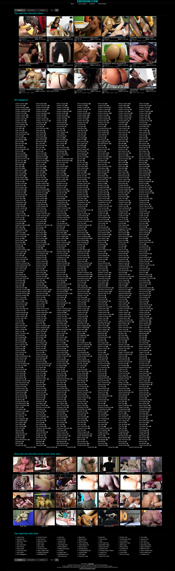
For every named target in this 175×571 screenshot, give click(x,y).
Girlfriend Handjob (63, 263)
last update (82, 3)
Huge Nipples (82, 286)
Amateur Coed (144, 107)
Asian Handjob (103, 132)
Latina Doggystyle (104, 301)
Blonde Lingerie (62, 179)
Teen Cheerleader (145, 415)
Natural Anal (61, 348)
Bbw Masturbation (104, 143)
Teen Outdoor (62, 422)
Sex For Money (82, 386)
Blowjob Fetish (21, 183)
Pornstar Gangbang (22, 363)
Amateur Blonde (145, 105)
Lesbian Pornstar (63, 314)
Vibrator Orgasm (83, 432)
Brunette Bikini (20, 189)
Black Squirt (123, 172)
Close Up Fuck (62, 210)
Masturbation (57, 66)
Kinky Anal (102, 297)
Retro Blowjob (82, 381)
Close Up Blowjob (124, 208)
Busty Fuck (143, 196)
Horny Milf (61, 282)
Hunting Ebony (82, 548)
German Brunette (21, 259)
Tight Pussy (61, 430)
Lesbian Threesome (64, 318)
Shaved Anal (40, 388)
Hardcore (89, 92)
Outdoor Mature (41, 356)
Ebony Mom (144, 238)
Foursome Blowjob (63, 255)
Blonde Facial (123, 178)
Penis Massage (41, 358)
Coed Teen (81, 212)
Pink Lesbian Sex (145, 552)
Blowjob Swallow (42, 183)
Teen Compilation (42, 417)
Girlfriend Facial (41, 263)
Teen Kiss (102, 420)
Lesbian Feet (20, 310)
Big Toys (143, 162)
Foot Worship (41, 255)
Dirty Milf (39, 229)
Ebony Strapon (144, 240)
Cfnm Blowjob (41, 200)
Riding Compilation (145, 382)
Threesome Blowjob (43, 428)
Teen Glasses (41, 420)
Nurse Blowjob (41, 350)
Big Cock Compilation (125, 157)
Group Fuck (102, 267)
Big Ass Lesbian (62, 155)
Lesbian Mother (103, 312)
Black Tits (102, 174)
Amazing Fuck (41, 122)
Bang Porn (81, 537)
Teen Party (81, 422)
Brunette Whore (21, 195)
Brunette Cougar (83, 189)
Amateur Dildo (41, 111)
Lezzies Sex (102, 552)
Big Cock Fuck (41, 159)
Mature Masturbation (64, 329)
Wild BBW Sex (41, 554)
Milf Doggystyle (83, 335)
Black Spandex (103, 172)
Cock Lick (19, 212)
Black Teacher (41, 174)
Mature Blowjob (145, 324)
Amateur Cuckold (104, 109)
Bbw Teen (40, 147)
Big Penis (122, 160)
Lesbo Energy (82, 552)
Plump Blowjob (123, 360)
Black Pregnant (144, 170)
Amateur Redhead (63, 117)
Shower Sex (143, 392)
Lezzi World (122, 552)
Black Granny (62, 168)
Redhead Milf (82, 379)
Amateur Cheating (104, 107)
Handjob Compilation (84, 272)
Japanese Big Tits (104, 293)
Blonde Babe (103, 176)
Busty (33, 40)
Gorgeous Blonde (63, 265)
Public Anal (122, 369)
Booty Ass (102, 183)
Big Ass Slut (123, 155)
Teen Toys (122, 426)
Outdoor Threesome (64, 356)
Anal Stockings (123, 126)
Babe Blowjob (21, 140)
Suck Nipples (20, 409)
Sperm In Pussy (63, 405)
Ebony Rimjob (103, 240)
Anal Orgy (40, 126)
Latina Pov (40, 305)
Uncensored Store (124, 539)
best (72, 3)
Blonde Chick (41, 178)
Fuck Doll (143, 255)
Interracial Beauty (63, 288)
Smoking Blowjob (145, 400)
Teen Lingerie (123, 420)
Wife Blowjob (103, 439)
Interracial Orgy (124, 291)
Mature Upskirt (62, 333)
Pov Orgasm (40, 367)
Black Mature (103, 168)
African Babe (41, 103)
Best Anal (19, 151)
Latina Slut (61, 305)
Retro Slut (81, 382)
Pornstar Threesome (43, 365)
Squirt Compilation (124, 405)
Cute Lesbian (103, 223)
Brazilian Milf (123, 185)
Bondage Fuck (62, 183)
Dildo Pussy (144, 225)
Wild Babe (19, 441)
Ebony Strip (20, 242)
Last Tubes (143, 537)
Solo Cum (102, 401)
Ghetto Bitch (123, 259)
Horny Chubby (103, 280)
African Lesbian (124, 103)
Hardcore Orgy (20, 276)
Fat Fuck (102, 246)
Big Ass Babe (62, 153)
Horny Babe (20, 280)
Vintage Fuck (41, 434)
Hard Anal (122, 272)
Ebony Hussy (123, 547)
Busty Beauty (41, 196)
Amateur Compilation (22, 109)
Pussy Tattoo (20, 375)
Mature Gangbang (42, 327)
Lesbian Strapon (124, 316)
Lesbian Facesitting (146, 308)
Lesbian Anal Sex (83, 307)
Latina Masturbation (63, 303)
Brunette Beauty (124, 187)
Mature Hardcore (104, 327)
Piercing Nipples (83, 360)
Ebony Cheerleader (22, 234)
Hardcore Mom (124, 274)
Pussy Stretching (145, 373)
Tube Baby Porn (62, 545)
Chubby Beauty (41, 204)
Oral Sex (102, 352)
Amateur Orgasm (124, 115)
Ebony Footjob (20, 236)
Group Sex (143, 267)
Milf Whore (102, 341)
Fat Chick (81, 246)
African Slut (143, 103)
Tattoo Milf (61, 413)
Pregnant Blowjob (124, 367)
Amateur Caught (83, 107)
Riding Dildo (61, 384)
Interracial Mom (83, 291)
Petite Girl (143, 358)
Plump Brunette (144, 360)
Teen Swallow (41, 426)
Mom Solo (122, 343)
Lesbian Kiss (123, 310)
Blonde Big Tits (144, 176)
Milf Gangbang (20, 337)
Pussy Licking (82, 373)
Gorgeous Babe (41, 265)
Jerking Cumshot (124, 295)
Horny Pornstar (124, 282)
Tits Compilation (103, 430)
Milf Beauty (102, 333)
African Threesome (42, 105)
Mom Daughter (41, 343)
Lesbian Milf (61, 312)
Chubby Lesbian (124, 204)
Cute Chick (81, 223)
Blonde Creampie (83, 178)
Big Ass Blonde (103, 153)
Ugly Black (19, 432)
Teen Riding (20, 424)
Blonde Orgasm (124, 179)
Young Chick (102, 445)
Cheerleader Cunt (83, 202)
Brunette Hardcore (42, 191)
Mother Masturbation (125, 346)
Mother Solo (40, 348)
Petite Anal (81, 358)
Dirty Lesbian (20, 229)
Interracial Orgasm (104, 291)
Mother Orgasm (144, 346)
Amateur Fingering (146, 111)
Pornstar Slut (123, 363)
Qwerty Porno (82, 539)
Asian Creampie (21, 132)
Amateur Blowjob (22, 107)
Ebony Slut (123, 240)
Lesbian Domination (125, 308)
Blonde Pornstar (145, 179)
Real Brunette (82, 375)
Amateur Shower (104, 117)
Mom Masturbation (84, 343)
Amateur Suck (82, 119)
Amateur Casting (63, 107)
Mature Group (62, 327)
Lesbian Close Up (42, 308)
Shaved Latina (103, 390)
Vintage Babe (123, 432)
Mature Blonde (123, 324)
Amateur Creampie (84, 109)
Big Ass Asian (41, 153)
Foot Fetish (19, 255)
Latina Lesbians (41, 303)
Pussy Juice (61, 373)
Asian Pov (19, 136)
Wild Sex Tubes (41, 541)
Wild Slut (19, 443)
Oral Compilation (145, 350)
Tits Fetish (122, 430)
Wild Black (40, 441)
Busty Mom (81, 198)
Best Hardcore (123, 151)
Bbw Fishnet (123, 141)
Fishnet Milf (122, 253)
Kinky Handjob (144, 297)
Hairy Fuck (61, 270)
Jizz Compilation (145, 295)
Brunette (116, 40)
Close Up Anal (103, 208)
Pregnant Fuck (144, 367)
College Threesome (43, 214)
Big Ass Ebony (21, 155)
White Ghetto (62, 437)
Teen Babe (143, 413)
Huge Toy (143, 286)
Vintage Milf (122, 434)
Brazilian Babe (82, 185)
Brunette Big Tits (145, 187)
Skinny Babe (82, 394)
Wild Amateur (144, 439)
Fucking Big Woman (84, 550)
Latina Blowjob (41, 301)
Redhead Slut (123, 379)
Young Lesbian (51, 447)
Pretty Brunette (20, 369)
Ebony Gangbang (83, 236)
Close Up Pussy (124, 210)
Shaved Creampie (63, 390)
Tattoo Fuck (19, 413)
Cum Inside (19, 219)
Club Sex (143, 210)
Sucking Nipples (62, 411)
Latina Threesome (145, 305)
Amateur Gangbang (43, 113)
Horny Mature (41, 282)
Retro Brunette (103, 381)
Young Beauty (20, 445)
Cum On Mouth (83, 219)
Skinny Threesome (83, 398)
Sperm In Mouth (41, 405)
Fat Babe (19, 246)
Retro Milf (40, 382)
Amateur (107, 92)
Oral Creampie (20, 352)
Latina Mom (102, 303)
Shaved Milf (143, 390)
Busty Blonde (62, 196)
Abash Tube (81, 541)
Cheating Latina (124, 200)
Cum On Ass (41, 219)
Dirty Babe (61, 227)
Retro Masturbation (22, 382)
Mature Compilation (43, 326)
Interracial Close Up (125, 288)
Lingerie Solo (82, 320)
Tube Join (60, 537)
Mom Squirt (143, 343)
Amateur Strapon (42, 119)
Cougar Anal (62, 214)
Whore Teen (40, 439)
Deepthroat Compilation (44, 225)
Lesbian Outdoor (21, 314)
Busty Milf (61, 198)
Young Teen (113, 447)
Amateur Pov (41, 117)
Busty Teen (123, 198)
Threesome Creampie (64, 428)
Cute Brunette (62, 223)
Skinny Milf (122, 396)
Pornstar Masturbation (43, 363)
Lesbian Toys (103, 318)
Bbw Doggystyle (104, 141)
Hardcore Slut (41, 276)
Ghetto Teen (82, 261)
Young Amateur (83, 443)
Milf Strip (142, 339)
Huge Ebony (41, 286)
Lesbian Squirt (82, 316)
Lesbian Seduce (145, 314)
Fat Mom (60, 248)
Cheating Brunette (63, 200)
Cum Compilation (104, 217)
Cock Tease (61, 212)
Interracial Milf (62, 291)
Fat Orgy (80, 248)
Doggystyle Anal (124, 229)
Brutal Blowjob (41, 195)
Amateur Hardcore (104, 113)
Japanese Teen (82, 295)
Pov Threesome (103, 367)
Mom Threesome (21, 345)
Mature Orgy (123, 329)
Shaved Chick (41, 390)
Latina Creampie (83, 301)
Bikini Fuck (40, 164)
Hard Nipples (20, 274)
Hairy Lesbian (103, 270)
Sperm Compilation (22, 405)
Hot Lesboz (19, 552)
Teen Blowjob (103, 415)
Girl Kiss (101, 261)
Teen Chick (19, 417)
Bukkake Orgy (82, 195)
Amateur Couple (63, 109)
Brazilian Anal (62, 185)
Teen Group (61, 420)
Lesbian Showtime (42, 552)
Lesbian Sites (61, 552)
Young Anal (102, 443)
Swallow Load (103, 411)
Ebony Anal (20, 233)
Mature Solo (81, 331)
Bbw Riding (81, 145)
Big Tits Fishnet (62, 162)
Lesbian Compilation (64, 308)
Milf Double (102, 335)
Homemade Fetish (21, 278)
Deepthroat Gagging (84, 225)
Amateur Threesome (43, 121)
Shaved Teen (61, 392)
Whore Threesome (63, 439)
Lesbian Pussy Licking (106, 314)
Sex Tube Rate (144, 543)
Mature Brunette (21, 326)
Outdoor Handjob (145, 354)
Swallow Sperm (124, 411)
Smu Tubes (40, 545)
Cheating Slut (41, 202)
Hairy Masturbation (125, 270)
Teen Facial (61, 419)
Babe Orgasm (103, 140)
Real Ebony (144, 375)
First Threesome (42, 253)
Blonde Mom (102, 179)
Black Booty (82, 166)
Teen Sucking (20, 426)
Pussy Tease (41, 375)
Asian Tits (143, 136)
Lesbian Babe (123, 307)
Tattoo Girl (40, 413)
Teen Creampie (62, 417)
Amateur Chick (124, 107)
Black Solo (81, 172)
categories (102, 3)
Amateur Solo (144, 117)
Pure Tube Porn (103, 543)
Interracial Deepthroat (43, 289)
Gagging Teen (41, 257)
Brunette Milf (82, 191)
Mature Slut (61, 331)
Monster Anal (41, 345)
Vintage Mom (144, 434)
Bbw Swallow (20, 147)
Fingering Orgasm (63, 252)
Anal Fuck (122, 124)
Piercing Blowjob (63, 360)
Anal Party (81, 126)
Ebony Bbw (61, 233)
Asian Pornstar (144, 134)
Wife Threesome (124, 439)
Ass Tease (102, 138)
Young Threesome (135, 447)
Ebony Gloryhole (104, 236)
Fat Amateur (103, 244)
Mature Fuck (20, 327)
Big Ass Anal (20, 153)
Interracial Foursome (105, 289)
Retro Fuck (122, 381)
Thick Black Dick (145, 426)
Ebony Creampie (83, 234)
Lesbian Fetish (41, 310)
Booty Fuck (143, 183)
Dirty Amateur (41, 227)
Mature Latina (144, 327)
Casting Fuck (20, 200)
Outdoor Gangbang (125, 354)
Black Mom (143, 168)
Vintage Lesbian (62, 434)
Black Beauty (41, 166)
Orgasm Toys (144, 352)
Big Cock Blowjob (104, 157)
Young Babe (144, 443)
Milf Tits (80, 341)
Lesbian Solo (61, 316)
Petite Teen (40, 360)
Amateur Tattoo (144, 119)
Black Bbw (19, 166)
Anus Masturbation (104, 128)
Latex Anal (122, 299)
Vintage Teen (41, 436)
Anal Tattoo (19, 128)
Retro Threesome (104, 382)
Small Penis (61, 400)
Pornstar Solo (144, 363)
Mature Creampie (63, 326)
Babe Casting (41, 140)
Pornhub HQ (19, 539)
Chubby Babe (20, 204)
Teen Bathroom (20, 415)
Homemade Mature (84, 278)
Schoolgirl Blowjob (145, 384)
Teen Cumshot (82, 417)
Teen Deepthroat (124, 417)
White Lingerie (82, 437)
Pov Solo (81, 367)
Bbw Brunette (62, 141)
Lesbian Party (41, 314)
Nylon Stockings (62, 350)
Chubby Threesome (105, 206)
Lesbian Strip (144, 316)
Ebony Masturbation (84, 238)
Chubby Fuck (82, 204)
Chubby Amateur (124, 202)
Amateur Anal (62, 105)
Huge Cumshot (145, 284)
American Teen (103, 122)
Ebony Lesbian (62, 238)
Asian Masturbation (22, 134)
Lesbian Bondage (21, 308)
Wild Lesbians (82, 441)
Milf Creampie (41, 335)
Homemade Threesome (147, 278)
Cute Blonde (40, 223)
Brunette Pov (20, 193)
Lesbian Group (103, 310)
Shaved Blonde (144, 388)
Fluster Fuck (122, 537)
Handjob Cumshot (104, 272)
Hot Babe (40, 284)
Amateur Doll (82, 111)
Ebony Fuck (41, 236)
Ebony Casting (144, 233)
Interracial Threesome (64, 293)
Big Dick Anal (103, 159)
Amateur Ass (82, 105)
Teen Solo (81, 424)
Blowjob (29, 40)
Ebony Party (61, 240)
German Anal (103, 257)
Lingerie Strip (103, 320)
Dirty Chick (122, 227)
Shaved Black (123, 388)
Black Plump (82, 170)
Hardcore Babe (41, 274)
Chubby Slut (61, 206)
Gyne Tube (40, 543)
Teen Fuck (143, 419)
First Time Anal (62, 253)
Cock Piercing (41, 212)
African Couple (62, 103)
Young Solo (92, 447)
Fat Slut (101, 248)
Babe (79, 66)
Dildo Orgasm (123, 225)
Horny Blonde (62, 280)
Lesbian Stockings (104, 316)
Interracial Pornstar (22, 293)
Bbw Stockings (144, 145)
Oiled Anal (81, 350)
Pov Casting (81, 365)
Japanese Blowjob (124, 293)
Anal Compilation (21, 124)
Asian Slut (81, 136)
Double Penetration (104, 231)
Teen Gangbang (21, 420)
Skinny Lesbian (82, 396)
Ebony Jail (143, 236)
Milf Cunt (60, 335)
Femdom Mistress (63, 250)
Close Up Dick (41, 210)
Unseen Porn (143, 539)
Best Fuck (102, 151)
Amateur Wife (103, 121)
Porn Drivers (61, 539)
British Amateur (20, 187)
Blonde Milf (81, 179)
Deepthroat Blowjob (22, 225)
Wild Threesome (62, 443)
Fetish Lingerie (20, 252)
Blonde (111, 40)
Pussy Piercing (123, 373)
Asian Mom (81, 134)
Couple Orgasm (103, 215)
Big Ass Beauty (82, 153)
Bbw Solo (102, 145)
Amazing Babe (123, 121)
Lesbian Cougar (83, 308)
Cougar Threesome (22, 215)
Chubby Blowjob (63, 204)
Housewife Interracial (64, 284)
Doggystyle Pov (21, 231)
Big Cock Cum (144, 157)
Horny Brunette (83, 280)
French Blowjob (103, 255)
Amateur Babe (103, 105)
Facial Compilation (42, 244)
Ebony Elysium (62, 547)
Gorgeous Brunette (84, 265)
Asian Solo (102, 136)
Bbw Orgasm (144, 143)
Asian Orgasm (103, 134)
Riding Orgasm (103, 384)
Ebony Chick (41, 234)
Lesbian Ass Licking (105, 307)
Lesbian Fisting (82, 310)
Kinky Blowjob (123, 297)
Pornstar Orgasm (63, 363)
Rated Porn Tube (124, 543)
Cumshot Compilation (84, 221)
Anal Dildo (81, 124)
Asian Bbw (61, 130)
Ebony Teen (41, 242)
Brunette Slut (62, 193)
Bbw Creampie (82, 141)
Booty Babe (122, 183)
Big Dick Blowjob (124, 159)
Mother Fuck (103, 346)
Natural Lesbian (103, 348)
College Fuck (103, 212)
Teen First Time (124, 419)
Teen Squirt (102, 424)
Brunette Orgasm (124, 191)
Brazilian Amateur (42, 185)
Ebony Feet (143, 234)
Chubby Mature (144, 204)
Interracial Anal (21, 288)
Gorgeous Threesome (146, 265)
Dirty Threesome (104, 229)
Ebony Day (40, 547)
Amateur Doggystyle (64, 111)
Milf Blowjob (144, 333)
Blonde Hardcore (21, 179)
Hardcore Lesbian (104, 274)
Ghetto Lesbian (42, 261)
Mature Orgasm (103, 329)
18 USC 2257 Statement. (85, 568)
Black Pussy (20, 172)
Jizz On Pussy (20, 297)
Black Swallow (20, 174)
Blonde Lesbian (42, 179)
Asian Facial (40, 132)
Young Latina (31, 447)
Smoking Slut (62, 401)
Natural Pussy (123, 348)
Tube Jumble (102, 539)
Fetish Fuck (123, 250)
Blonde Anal (81, 176)
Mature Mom (82, 329)
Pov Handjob (123, 365)
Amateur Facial (124, 111)
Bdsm (112, 92)
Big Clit (60, 157)
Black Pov (122, 170)
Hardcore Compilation (84, 274)
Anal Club (143, 122)
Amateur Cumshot (125, 109)
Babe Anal (143, 138)
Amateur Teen (20, 121)
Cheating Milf (144, 200)
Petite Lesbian (20, 360)
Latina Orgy (143, 303)
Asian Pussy (40, 136)
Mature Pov (19, 331)
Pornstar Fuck (144, 362)
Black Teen (61, 174)
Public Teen (122, 371)
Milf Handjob (41, 337)
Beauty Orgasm (83, 149)
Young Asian (123, 443)
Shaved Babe (62, 388)
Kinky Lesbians (20, 299)
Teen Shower (41, 424)
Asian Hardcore (124, 132)
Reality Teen (61, 377)
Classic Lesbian (21, 208)
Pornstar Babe (62, 362)
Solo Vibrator (144, 403)
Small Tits (81, 400)
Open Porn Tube (103, 556)
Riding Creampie (21, 384)
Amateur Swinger (124, 119)
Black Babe (144, 164)
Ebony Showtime (145, 547)
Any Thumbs (122, 541)
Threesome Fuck (83, 428)
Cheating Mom (20, 202)
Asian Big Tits (82, 130)
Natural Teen (144, 348)
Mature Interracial (124, 327)
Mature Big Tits (103, 324)
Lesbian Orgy (144, 312)
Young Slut (71, 447)
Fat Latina (122, 246)
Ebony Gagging (62, 236)
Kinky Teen (61, 299)
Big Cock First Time (22, 159)
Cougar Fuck (103, 214)
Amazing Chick (20, 122)
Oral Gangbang (82, 352)
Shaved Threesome (84, 392)
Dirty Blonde (81, 227)
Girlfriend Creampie (22, 263)
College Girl (123, 212)
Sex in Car (122, 386)
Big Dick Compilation (146, 159)
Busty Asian (143, 195)
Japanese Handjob (22, 295)
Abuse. (94, 568)
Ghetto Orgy (61, 261)
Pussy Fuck (40, 373)
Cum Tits (60, 221)
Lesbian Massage (21, 312)
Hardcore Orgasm (145, 274)
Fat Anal (121, 244)
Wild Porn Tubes (21, 541)
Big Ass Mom (103, 155)
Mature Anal (20, 324)
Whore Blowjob (124, 437)
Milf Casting (19, 335)
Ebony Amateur (145, 231)
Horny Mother (103, 282)
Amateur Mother (83, 115)
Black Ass (122, 164)
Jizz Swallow (61, 297)
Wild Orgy (122, 441)
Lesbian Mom (82, 312)
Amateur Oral (103, 115)
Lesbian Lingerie (145, 310)
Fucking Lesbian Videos (105, 550)
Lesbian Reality (124, 314)
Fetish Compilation (104, 250)
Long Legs (40, 322)
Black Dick (20, 168)
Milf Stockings (123, 339)
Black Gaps (122, 545)
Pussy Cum (143, 371)
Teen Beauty (40, 415)
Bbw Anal (19, 141)
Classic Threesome (63, 208)
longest (92, 3)
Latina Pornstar (20, 305)
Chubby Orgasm (42, 206)
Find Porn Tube (82, 556)
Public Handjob (62, 371)
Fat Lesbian (143, 246)
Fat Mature (19, 248)
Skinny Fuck (40, 396)
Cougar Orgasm (124, 214)
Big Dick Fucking (42, 160)
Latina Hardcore (21, 303)
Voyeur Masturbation (84, 436)
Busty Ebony (123, 196)
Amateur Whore (83, 121)
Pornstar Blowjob (83, 362)
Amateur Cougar (42, 109)
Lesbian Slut (40, 316)
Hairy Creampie (41, 270)
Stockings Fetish (62, 407)
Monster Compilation (84, 345)
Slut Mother (19, 400)
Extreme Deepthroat (146, 242)
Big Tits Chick (41, 162)
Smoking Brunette (21, 401)
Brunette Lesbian (63, 191)
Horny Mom (81, 282)
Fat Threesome (144, 248)
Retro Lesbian (144, 381)
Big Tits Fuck (82, 162)
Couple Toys (143, 215)
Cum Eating (123, 217)
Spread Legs (102, 405)
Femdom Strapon (83, 250)
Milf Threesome (62, 341)
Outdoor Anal (41, 354)
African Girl (102, 103)
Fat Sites (60, 550)
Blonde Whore (123, 181)
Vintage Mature (103, 434)
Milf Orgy (142, 337)
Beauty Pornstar (103, 149)
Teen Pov (122, 422)
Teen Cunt (102, 417)
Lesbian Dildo (103, 308)
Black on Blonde (63, 176)
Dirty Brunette (103, 227)
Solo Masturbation (22, 403)
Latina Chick (61, 301)
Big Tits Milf (123, 162)
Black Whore (20, 176)
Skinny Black (103, 394)
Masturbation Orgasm (126, 322)
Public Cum (143, 369)
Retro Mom (61, 382)
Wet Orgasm (144, 436)
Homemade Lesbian (64, 278)
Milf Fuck (143, 335)
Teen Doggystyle (21, 419)
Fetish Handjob (144, 250)
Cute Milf (122, 223)
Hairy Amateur (20, 269)
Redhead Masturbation (64, 379)
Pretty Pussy (82, 369)
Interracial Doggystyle (64, 289)
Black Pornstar (103, 170)
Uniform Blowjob (42, 432)
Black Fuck (41, 168)
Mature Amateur (145, 322)
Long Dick (19, 322)
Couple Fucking (62, 215)
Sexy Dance (143, 386)
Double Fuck (82, 231)
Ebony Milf (123, 238)
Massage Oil (82, 322)
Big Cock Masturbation (65, 159)
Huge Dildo (19, 286)
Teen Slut (61, 424)
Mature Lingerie (41, 329)
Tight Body (40, 430)
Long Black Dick (145, 320)
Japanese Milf (62, 295)
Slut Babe (122, 398)
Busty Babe (20, 196)
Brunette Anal (82, 187)
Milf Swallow (40, 341)
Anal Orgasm (20, 126)
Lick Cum (19, 320)
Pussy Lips (102, 373)
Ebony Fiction (82, 547)
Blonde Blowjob (21, 178)
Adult (100, 541)
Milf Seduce (61, 339)
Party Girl (143, 356)
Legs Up (60, 307)
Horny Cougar (123, 280)
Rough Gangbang (124, 384)
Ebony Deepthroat (104, 234)
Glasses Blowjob (104, 263)
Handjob (84, 92)
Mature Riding (41, 331)
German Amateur (83, 257)
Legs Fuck (40, 307)
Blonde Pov (19, 181)
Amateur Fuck (20, 113)
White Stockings (103, 437)
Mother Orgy (20, 348)
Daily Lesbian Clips (42, 550)
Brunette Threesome (146, 193)
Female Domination (22, 250)
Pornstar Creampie (125, 362)
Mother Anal (41, 346)
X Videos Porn (144, 554)
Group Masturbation (125, 267)
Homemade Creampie (126, 276)
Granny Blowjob (21, 267)
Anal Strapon (144, 126)
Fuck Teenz (122, 550)
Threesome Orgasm (105, 428)
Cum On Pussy (103, 219)
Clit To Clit (81, 208)
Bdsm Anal (81, 147)
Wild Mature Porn (62, 554)
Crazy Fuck (19, 217)
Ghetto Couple (144, 259)
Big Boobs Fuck (42, 157)
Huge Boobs (103, 284)
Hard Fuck (143, 272)
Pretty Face (40, 369)
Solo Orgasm (62, 403)
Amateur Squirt (20, 119)
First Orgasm (20, 253)
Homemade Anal (104, 276)
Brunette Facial (145, 189)
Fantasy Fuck (82, 244)
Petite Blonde (103, 358)
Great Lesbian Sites (145, 550)
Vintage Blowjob (21, 434)
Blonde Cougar (62, 178)
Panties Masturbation (84, 356)
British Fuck (61, 187)
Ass (63, 66)
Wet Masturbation (124, 436)
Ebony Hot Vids (103, 547)
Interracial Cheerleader (105, 288)
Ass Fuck (61, 138)
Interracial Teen (42, 293)
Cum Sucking (20, 221)
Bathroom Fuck (144, 140)
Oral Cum (40, 352)
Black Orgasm (41, 170)
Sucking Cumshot (21, 411)
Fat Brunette (61, 246)
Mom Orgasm (103, 343)
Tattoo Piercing (82, 413)
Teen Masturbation (146, 420)
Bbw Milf (122, 143)
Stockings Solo (82, 407)
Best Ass (39, 151)
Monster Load (123, 345)
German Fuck (41, 259)
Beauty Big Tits (144, 147)
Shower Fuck (103, 392)
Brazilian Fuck (103, 185)
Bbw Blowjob (41, 141)
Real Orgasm (20, 377)
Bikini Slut (61, 164)
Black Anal (102, 164)
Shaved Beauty (103, 388)
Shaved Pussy (20, 392)
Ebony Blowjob (104, 233)
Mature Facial (103, 326)
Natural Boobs (82, 348)
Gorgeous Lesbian (104, 265)
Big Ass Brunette (124, 153)
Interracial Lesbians (43, 291)
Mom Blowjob (144, 341)
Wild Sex (142, 441)
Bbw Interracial (21, 143)
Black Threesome (83, 174)
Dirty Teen (81, 229)
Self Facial (40, 386)
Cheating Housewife (105, 200)
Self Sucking (61, 386)
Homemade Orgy (104, 278)
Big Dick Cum (20, 160)
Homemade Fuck (42, 278)
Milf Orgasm (123, 337)
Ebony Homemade (125, 236)
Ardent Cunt (19, 537)
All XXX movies (41, 537)
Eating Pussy (123, 231)
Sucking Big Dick (104, 409)
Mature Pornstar (145, 329)
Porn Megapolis (20, 554)
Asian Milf (60, 134)
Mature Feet (123, 326)
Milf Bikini (122, 333)
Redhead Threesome (22, 381)
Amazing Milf (61, 122)
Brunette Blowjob (42, 189)
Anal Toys (60, 128)
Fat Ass (142, 244)
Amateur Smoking (124, 117)
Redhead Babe (103, 377)
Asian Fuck (81, 132)
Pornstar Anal (41, 362)
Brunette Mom (103, 191)
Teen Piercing (103, 422)
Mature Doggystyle (83, 326)
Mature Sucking (145, 331)
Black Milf (122, 168)
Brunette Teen (123, 193)
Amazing (144, 40)
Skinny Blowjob (145, 394)
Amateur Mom (62, 115)
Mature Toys (40, 333)
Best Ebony (82, 151)
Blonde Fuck (144, 178)
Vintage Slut (20, 436)
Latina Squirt (102, 305)
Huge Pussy (103, 286)
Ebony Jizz (19, 238)
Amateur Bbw (123, 105)
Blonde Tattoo (82, 181)
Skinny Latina (62, 396)
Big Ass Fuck (41, 155)
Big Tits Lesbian (104, 162)
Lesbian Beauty (144, 307)
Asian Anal (143, 128)
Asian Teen (122, 136)
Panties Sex (102, 356)
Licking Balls (40, 320)
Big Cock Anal (82, 157)
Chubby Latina (103, 204)
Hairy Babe (81, 269)
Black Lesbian (82, 168)
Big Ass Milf (82, 155)
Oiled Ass (102, 350)
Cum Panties (144, 219)
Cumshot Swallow (104, 221)
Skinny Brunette (21, 396)
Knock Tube (61, 543)
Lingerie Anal (61, 320)
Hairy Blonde (123, 269)
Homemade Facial (145, 276)
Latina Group (144, 301)
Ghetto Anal (102, 259)
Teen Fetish (82, 419)
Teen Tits (102, 426)
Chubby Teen (82, 206)
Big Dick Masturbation (64, 160)
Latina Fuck (123, 301)
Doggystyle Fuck (145, 229)
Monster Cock (62, 345)
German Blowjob (145, 257)
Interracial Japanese (22, 291)
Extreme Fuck (20, 244)
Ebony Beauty (82, 233)
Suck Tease (40, 409)
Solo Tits (101, 403)
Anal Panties (61, 126)
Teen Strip (143, 424)
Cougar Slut (143, 214)
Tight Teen (81, 430)
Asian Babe (40, 130)
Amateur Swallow (104, 119)
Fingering (117, 66)
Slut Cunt (143, 398)
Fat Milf (39, 248)
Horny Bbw (40, 280)
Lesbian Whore (124, 318)
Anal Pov (102, 126)
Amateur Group (62, 113)
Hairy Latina (81, 270)
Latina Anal (143, 299)
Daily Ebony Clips (145, 545)
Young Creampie (145, 445)
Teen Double (40, 419)
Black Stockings (145, 172)
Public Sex (102, 371)
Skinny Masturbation (105, 396)
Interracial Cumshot (22, 289)
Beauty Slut (143, 149)
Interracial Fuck (124, 289)
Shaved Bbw (82, 388)
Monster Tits (20, 346)
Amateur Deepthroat (22, 111)
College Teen (20, 214)
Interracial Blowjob (84, 288)
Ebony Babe (41, 233)
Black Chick (123, 166)
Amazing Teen (82, 122)
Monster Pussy (144, 345)
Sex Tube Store (20, 545)
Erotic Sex (102, 242)
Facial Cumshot (63, 244)
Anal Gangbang (144, 124)
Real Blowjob (61, 375)
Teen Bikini (81, 415)
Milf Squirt (102, 339)
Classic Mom (41, 208)
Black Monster (20, 170)
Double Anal (40, 231)
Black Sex (40, 172)
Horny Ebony (144, 280)
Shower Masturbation (125, 392)
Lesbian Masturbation (43, 312)
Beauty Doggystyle (22, 149)
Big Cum (81, 159)
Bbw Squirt (122, 145)
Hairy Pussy (41, 272)
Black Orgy (61, 170)
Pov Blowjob (62, 365)
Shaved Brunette (21, 390)
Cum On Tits (123, 219)
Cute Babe (19, 223)
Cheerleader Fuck (104, 202)
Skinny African (20, 394)
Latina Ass (19, 301)
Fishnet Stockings (145, 253)
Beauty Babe (123, 147)
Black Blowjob (62, 166)
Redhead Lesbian (42, 379)
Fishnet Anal (102, 253)
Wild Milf (101, 441)
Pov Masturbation (145, 365)
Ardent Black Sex (83, 545)
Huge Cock (123, 284)
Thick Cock (20, 428)
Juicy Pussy (82, 297)
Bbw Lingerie (82, 143)
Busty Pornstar (103, 198)
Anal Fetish (102, 124)
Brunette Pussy (42, 193)
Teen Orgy (40, 422)
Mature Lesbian (21, 329)
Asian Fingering (62, 132)
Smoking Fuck (41, 401)
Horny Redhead (144, 282)
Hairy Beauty (103, 269)
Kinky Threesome (83, 299)
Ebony (24, 40)
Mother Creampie (83, 346)
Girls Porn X (102, 554)
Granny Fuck (41, 267)
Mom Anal (122, 341)
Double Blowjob (62, 231)
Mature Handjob (83, 327)
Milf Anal (81, 333)
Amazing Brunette (145, 121)
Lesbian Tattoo (20, 318)
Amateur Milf (41, 115)
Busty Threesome (145, 198)
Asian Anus (19, 130)
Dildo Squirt (19, 227)
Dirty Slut (60, 229)
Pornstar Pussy (103, 363)
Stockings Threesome (105, 407)
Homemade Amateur (84, 276)
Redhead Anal (82, 377)
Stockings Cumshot (42, 407)
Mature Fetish (144, 326)
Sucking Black (124, 409)
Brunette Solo (82, 193)
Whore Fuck (144, 437)
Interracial (89, 40)
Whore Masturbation (22, 439)
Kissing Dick (102, 299)
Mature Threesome (22, 333)
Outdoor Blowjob (63, 354)
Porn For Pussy (123, 554)
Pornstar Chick (103, 362)
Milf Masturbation (104, 337)
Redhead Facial (144, 377)
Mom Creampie (21, 343)
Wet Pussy (19, 437)
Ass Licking (81, 138)
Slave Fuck (102, 398)
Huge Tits (122, 286)
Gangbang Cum (63, 257)
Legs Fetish (19, 307)
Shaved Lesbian (124, 390)
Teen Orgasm (20, 422)
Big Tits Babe (20, 162)
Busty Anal (122, 195)
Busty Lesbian (41, 198)
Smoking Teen (82, 401)
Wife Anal (81, 439)
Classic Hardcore (145, 206)
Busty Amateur (103, 195)
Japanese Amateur (83, 293)
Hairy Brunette (144, 269)
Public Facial (20, 371)
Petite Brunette (123, 358)
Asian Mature (41, 134)
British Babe (40, 187)
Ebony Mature (103, 238)
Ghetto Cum (20, 261)
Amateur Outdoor (21, 117)
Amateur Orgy (144, 115)
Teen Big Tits (62, 415)
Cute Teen (143, 223)
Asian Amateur (123, 128)
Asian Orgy (122, 134)
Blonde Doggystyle (104, 178)
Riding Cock (123, 382)
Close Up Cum (20, 210)
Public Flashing (41, 371)
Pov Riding (61, 367)
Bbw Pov (60, 145)
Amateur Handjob (83, 113)
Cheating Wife (62, 202)
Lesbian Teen (41, 318)
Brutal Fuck (61, 195)
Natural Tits (20, 350)
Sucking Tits (82, 411)
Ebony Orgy (41, 240)
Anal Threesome (42, 128)
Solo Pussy (81, 403)
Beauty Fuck (40, 149)
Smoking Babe (103, 400)
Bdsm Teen (102, 147)
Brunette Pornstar (145, 191)
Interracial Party (144, 291)
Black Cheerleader (104, 166)
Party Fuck (122, 356)
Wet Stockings (41, 437)
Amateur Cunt (144, 109)
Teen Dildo (143, 417)
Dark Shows (19, 547)
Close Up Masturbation (85, 210)
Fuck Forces (40, 539)
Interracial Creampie (146, 288)
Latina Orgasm (123, 303)
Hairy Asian (61, 269)
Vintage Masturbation (84, 434)
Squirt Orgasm (144, 405)
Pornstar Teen (20, 365)
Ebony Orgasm (21, 240)
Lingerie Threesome (125, 320)
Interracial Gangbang (146, 289)
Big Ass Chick (144, 153)
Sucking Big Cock (84, 409)
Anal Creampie (62, 124)
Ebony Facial (123, 234)
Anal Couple (40, 124)
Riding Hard (82, 384)
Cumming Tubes (21, 550)
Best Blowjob (61, 151)
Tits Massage (144, 430)
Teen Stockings (124, 424)
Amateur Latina (145, 113)
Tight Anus (143, 428)
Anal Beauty (123, 122)
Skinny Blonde (123, 394)
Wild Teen (40, 443)
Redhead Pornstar (104, 379)
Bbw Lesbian (61, 143)
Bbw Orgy (19, 145)
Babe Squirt (123, 140)
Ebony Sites (19, 548)
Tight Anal (122, 428)
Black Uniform (123, 174)
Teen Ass (122, 413)
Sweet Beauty (144, 411)
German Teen (82, 259)
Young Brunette (82, 445)
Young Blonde (62, 445)
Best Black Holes (103, 545)
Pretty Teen (102, 369)
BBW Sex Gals (144, 548)
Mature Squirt (103, 331)
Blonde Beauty (123, 176)
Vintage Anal (102, 432)
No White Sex (123, 548)
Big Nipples (102, 160)
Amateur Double (104, 111)
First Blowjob (123, 252)
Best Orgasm (144, 151)
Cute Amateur (144, 221)
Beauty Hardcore (63, 149)
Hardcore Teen (62, 276)
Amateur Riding (83, 117)
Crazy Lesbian (41, 217)
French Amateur (83, 255)
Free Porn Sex (62, 556)
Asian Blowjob (103, 130)
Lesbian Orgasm (124, 312)
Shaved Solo (41, 392)
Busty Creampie (103, 196)
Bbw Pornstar (41, 145)
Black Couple (144, 166)
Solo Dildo (122, 401)
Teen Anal (102, 413)
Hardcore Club (62, 274)
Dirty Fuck (143, 227)
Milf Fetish (122, 335)
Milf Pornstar (20, 339)
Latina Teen (123, 305)
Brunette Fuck (20, 191)
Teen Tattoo (61, 426)
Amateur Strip (62, 119)
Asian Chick (123, 130)
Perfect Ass (61, 358)
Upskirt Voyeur (62, 432)
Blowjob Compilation (146, 181)
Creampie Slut (82, 217)
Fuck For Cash (20, 257)
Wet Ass (101, 436)
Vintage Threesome (63, 436)
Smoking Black (123, 400)
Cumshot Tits (123, 221)
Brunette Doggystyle (125, 189)
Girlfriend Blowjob (145, 261)
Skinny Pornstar (21, 398)
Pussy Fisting (20, 373)
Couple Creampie (42, 215)
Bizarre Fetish (82, 164)
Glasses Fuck (144, 263)
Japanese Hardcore (43, 295)
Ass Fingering (41, 138)
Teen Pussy (144, 422)
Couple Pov (123, 215)
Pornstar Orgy (82, 363)
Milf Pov (39, 339)
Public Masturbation (84, 371)
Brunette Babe (103, 187)
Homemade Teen (124, 278)
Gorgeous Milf (123, 265)
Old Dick (122, 350)
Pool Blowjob (20, 362)
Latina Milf (81, 303)
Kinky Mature (41, 299)
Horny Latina (20, 282)
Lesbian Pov (82, 314)
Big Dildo (81, 160)
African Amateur (21, 103)
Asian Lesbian (144, 132)
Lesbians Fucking (145, 318)
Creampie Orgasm (63, 217)
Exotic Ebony (123, 242)
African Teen (20, 105)
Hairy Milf (19, 272)
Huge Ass (81, 284)
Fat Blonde (40, 246)
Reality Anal (40, 377)
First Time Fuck (82, 253)
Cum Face (143, 217)
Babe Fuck (81, 140)
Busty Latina (20, 198)
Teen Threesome (83, 426)
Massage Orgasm (104, 322)
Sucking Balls (62, 409)
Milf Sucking (20, 341)
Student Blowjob (145, 407)
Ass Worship (123, 138)
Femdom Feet (41, 250)
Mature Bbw (61, 324)
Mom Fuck (61, 343)
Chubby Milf (20, 206)
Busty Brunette (83, 196)
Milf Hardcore (62, 337)
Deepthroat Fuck (63, 225)
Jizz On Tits (40, 297)
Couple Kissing (82, 215)
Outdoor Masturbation (22, 356)
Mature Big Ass (83, 324)
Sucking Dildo (41, 411)
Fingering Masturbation (44, 252)
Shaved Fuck (82, 390)
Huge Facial (61, 286)
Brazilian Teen (144, 185)
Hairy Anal (40, 269)
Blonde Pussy (41, 181)
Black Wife (40, 176)
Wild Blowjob (61, 441)
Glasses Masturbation (22, 265)
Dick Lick (101, 225)
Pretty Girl (61, 369)
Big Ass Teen (144, 155)
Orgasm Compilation (125, 352)
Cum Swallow (41, 221)
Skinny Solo (40, 398)
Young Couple (123, 445)
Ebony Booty (123, 233)
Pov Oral (19, 367)
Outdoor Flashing (83, 354)
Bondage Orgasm (83, 183)
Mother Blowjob (62, 346)
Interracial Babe (42, 288)
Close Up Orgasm (104, 210)
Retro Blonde (61, 381)
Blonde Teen (103, 181)
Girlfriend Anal (123, 261)
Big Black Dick (21, 157)
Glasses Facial (123, 263)
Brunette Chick (62, 189)
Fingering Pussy (83, 252)
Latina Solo (81, 305)
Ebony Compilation (63, 234)
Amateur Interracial (125, 113)
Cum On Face (62, 219)
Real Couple (123, 375)
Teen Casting (123, 415)
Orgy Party (19, 354)
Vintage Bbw (144, 432)
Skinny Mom (143, 396)
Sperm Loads (82, 405)
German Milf (61, 259)
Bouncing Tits (20, 185)
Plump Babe (102, 360)
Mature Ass (40, 324)
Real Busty (102, 375)
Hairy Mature (144, 270)
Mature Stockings (124, 331)
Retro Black (40, 381)
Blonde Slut (61, 181)
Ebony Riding (82, 240)
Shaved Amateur (21, 388)
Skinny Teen (61, 398)
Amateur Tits (62, 121)
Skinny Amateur (41, 394)
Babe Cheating (62, 140)
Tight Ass (19, 430)
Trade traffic (91, 563)
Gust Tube (19, 543)
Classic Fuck (123, 206)
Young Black (41, 445)
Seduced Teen (20, 386)
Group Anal (61, 267)
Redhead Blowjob (124, 377)
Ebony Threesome (63, 242)
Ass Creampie (20, 138)
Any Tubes (143, 541)
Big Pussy (143, 160)
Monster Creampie (104, 345)
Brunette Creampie (104, 189)
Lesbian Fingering (63, 310)
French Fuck (123, 255)
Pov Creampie (103, 365)
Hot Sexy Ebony (41, 548)
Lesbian (32, 92)
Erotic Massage (83, 242)
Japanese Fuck (144, 293)
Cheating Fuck (82, 200)
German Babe (123, 257)
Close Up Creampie (146, 208)
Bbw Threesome (62, 147)
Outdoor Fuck (103, 354)
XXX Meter (81, 554)
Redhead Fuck (20, 379)
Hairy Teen (61, 272)
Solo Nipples (40, 403)
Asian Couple (144, 130)
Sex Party (102, 386)
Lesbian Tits (82, 318)
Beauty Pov (122, 149)
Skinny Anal (61, 394)
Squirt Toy (19, 407)
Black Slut (61, 172)
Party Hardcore (20, 358)
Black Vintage (144, 174)
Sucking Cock (144, 409)
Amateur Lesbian (21, 115)
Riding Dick (40, 384)
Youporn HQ (61, 541)
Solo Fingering (144, 401)
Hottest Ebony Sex (63, 548)
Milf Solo (80, 339)
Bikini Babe (19, 164)
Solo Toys (122, 403)
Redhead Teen (144, 379)
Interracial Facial (83, 289)
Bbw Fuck (143, 141)
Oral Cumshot (62, 352)
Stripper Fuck (123, 407)
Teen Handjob (82, 420)
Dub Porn (101, 537)
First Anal (101, 252)
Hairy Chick (19, 270)
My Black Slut (102, 548)
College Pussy (144, 212)
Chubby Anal (144, 202)
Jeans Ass (102, 295)
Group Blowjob (83, 267)
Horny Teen (19, 284)
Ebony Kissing (41, 238)
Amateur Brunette (42, 107)
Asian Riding (61, 136)
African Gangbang (84, 103)
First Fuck (143, 252)
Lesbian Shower (21, 316)
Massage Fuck (62, 322)
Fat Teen (122, 248)
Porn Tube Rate (82, 543)
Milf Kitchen (81, 337)
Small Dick (40, 400)
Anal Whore (81, 128)
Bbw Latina (40, 143)
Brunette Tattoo (103, 193)
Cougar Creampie (83, 214)
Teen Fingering (103, 419)
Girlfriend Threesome (84, 263)
